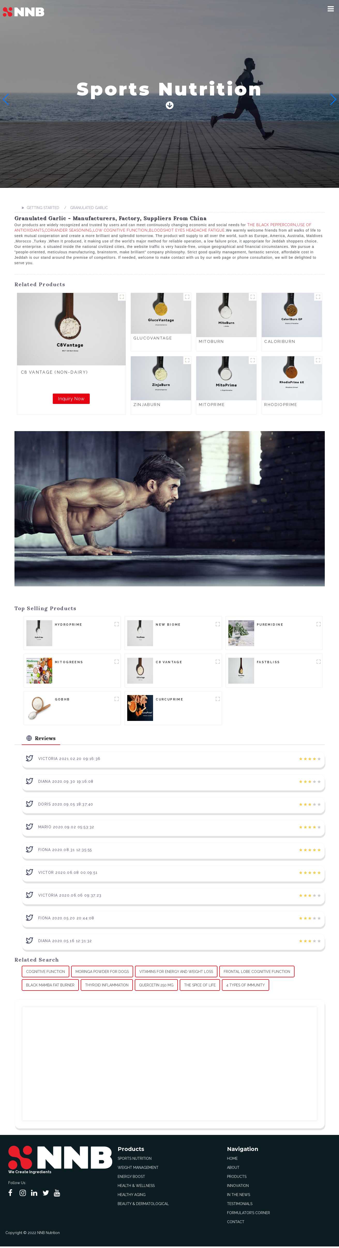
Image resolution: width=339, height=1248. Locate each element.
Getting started (43, 208)
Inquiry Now (71, 398)
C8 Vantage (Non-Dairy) (54, 372)
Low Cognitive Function (120, 230)
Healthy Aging (132, 1196)
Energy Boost (131, 1178)
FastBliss (268, 662)
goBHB (62, 700)
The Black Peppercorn (271, 225)
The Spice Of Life (200, 986)
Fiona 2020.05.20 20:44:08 (66, 919)
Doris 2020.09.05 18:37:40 (66, 805)
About (233, 1169)
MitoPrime (212, 404)
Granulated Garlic (89, 208)
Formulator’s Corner (248, 1214)
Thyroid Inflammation (107, 986)
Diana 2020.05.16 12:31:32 (65, 942)
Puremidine (270, 624)
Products (236, 1178)
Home (232, 1160)
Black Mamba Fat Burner (50, 986)
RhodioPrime (280, 404)
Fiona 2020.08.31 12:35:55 (65, 851)
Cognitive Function (45, 973)
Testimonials (239, 1205)
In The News (238, 1196)
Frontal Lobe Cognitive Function (257, 973)
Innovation (238, 1187)
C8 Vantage (169, 662)
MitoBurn (211, 341)
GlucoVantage (152, 338)
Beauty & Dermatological (143, 1205)
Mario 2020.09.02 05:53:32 (66, 828)
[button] (331, 8)
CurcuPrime (169, 700)
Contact (235, 1223)
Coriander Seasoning (68, 230)
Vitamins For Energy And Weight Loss (176, 973)
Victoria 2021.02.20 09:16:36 (69, 760)
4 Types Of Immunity (245, 986)
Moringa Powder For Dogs (102, 973)
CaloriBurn (279, 341)
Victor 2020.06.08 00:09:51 (68, 874)
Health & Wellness (136, 1187)
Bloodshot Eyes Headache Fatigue (187, 230)
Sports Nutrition (135, 1160)
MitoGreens (69, 662)
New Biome (168, 624)
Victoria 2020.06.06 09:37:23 (70, 897)
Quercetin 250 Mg (156, 986)
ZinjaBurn (147, 404)
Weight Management (138, 1169)
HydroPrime (68, 624)
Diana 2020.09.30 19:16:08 (66, 783)
